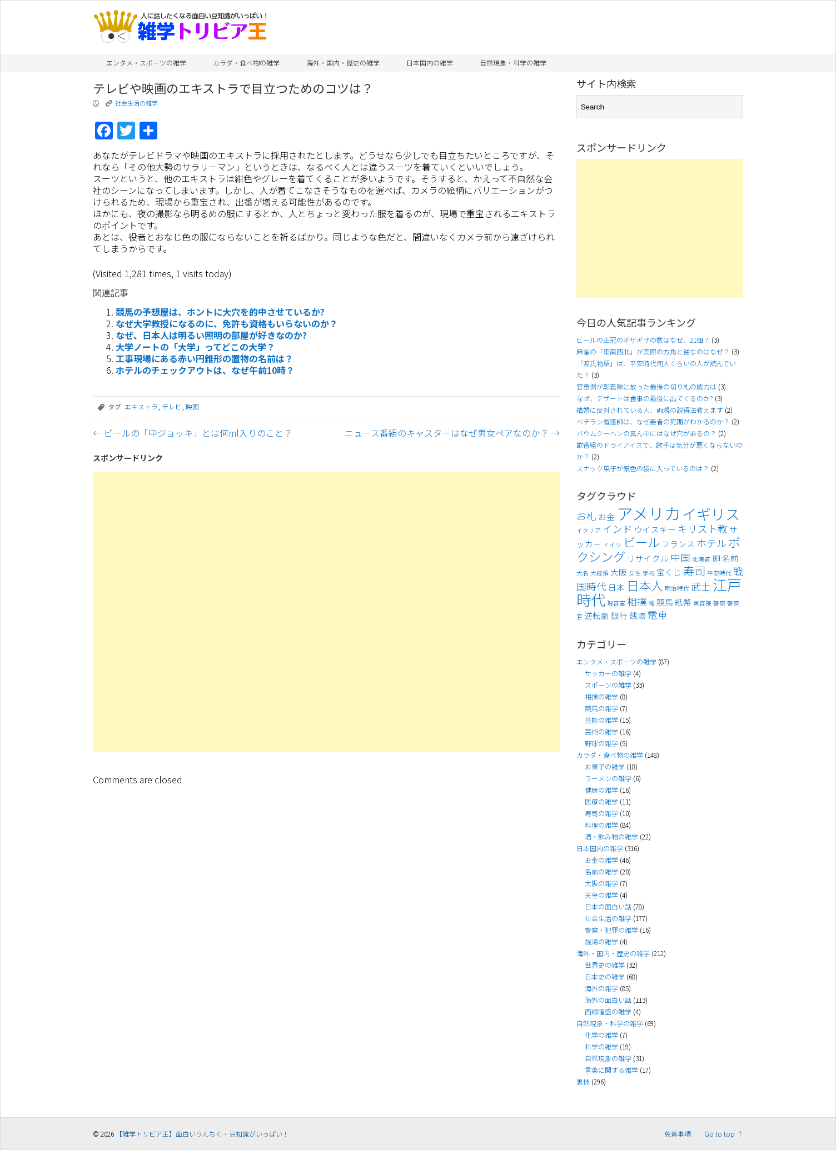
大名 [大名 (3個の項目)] (582, 573)
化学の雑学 (601, 1034)
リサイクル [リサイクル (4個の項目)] (648, 558)
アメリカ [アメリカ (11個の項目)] (648, 512)
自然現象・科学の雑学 (513, 62)
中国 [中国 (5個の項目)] (680, 557)
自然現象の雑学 (608, 1058)
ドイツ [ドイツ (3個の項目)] (612, 545)
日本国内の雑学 (429, 62)
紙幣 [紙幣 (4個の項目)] (683, 602)
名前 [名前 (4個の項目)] (730, 558)
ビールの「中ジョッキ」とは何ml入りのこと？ (192, 432)
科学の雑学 (601, 1046)
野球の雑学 (601, 743)
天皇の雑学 (601, 894)
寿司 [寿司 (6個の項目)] (694, 570)
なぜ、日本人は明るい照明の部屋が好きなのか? (211, 335)
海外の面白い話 (608, 999)
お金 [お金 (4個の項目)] (606, 516)
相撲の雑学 (601, 696)
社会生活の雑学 (136, 102)
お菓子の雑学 (605, 766)
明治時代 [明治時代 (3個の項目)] (677, 588)
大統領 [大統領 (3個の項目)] (599, 573)
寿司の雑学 (601, 813)
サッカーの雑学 (608, 673)
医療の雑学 (601, 801)
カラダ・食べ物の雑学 (246, 62)
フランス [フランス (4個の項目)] (678, 543)
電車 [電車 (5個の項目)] (658, 615)
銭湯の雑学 (601, 941)
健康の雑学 (601, 789)
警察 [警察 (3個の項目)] (719, 603)
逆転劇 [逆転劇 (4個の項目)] (596, 615)
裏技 (583, 1081)
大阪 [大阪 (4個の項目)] (618, 572)
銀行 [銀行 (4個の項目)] (619, 615)
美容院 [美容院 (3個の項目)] (702, 603)
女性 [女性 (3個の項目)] (635, 573)
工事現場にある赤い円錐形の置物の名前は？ (204, 358)
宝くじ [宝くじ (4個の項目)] (668, 572)
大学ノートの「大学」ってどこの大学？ (195, 346)
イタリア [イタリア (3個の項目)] (588, 530)
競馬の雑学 (601, 708)
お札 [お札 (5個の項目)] (586, 516)
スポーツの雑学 (608, 684)
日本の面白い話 (608, 906)
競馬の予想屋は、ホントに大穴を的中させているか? (220, 311)
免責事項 (677, 1133)
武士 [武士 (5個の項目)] (701, 586)
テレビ (172, 406)
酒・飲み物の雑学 (611, 836)
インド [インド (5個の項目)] (618, 529)
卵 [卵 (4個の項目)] (716, 558)
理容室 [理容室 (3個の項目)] (616, 603)
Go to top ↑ (723, 1133)
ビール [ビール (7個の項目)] (641, 542)
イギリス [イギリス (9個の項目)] (711, 513)
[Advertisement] (326, 612)
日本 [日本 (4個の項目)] (616, 587)
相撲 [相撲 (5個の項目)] (637, 601)
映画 (192, 406)
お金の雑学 (601, 859)
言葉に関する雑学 (611, 1069)
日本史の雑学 (605, 976)
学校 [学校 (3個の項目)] (649, 573)
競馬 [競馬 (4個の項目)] (664, 602)
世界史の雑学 (605, 964)
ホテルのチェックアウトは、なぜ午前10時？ (205, 370)
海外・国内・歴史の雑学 (343, 62)
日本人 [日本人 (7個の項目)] (644, 585)
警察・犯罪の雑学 (611, 929)
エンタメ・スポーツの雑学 (146, 62)
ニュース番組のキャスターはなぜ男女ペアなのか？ (452, 432)
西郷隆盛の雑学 (608, 1011)
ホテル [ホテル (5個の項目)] (711, 543)
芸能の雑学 (601, 719)
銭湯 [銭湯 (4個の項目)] (637, 615)
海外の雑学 (601, 988)
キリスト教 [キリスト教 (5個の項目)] (703, 529)
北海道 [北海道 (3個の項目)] (701, 559)
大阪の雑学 (601, 883)
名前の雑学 (601, 871)
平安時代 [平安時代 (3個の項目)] (719, 573)
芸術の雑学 (601, 731)
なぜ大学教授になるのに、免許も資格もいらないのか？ (227, 323)
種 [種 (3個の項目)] (652, 603)
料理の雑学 (601, 824)
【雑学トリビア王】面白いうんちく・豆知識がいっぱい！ (202, 1133)
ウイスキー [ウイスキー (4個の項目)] (655, 529)
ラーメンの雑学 (608, 778)
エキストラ (141, 406)
